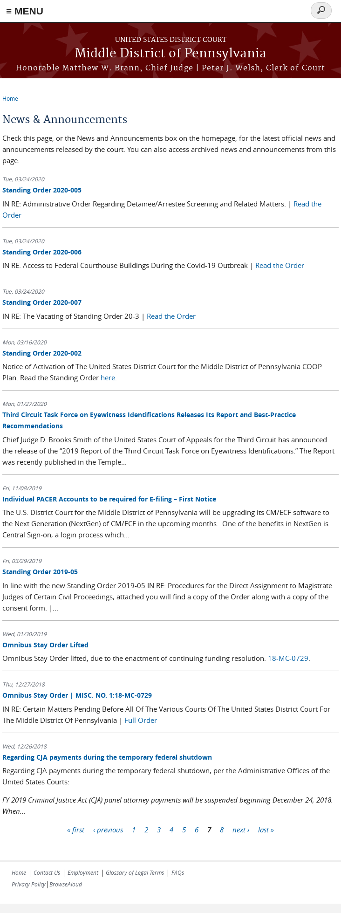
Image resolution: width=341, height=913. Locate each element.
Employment (83, 872)
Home (10, 98)
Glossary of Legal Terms (135, 872)
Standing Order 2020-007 (42, 302)
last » (266, 829)
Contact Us (47, 872)
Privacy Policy (29, 884)
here (108, 377)
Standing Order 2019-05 (40, 571)
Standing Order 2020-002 (42, 353)
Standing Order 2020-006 (42, 251)
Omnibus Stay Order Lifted (45, 644)
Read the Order (279, 265)
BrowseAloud (65, 884)
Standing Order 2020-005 (42, 189)
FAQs (177, 872)
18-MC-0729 (288, 658)
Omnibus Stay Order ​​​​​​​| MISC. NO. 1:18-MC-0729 (77, 695)
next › (240, 829)
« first (75, 829)
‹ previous (108, 829)
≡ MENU (24, 11)
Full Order (140, 720)
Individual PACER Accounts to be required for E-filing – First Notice (109, 498)
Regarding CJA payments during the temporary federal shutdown (107, 757)
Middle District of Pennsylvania (170, 54)
